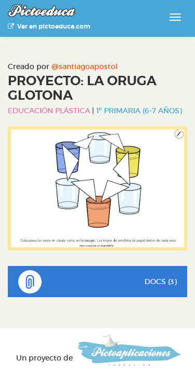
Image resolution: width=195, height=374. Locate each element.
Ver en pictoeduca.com (49, 26)
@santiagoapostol (84, 66)
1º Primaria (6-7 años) (139, 110)
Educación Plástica (49, 110)
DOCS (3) (97, 281)
